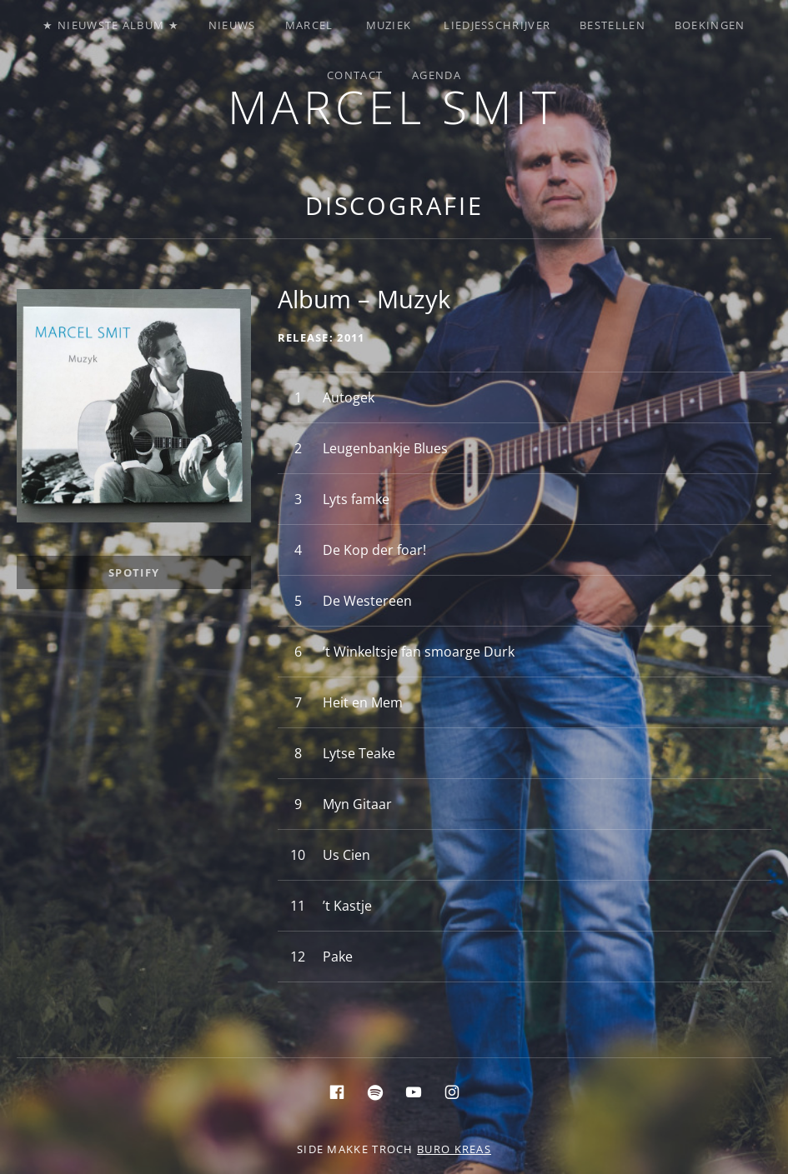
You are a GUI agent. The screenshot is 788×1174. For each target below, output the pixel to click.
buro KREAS (454, 1149)
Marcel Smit (394, 106)
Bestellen (612, 24)
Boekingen (710, 24)
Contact (355, 74)
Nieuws (232, 24)
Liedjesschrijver (497, 24)
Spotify (133, 572)
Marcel (309, 24)
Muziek (389, 24)
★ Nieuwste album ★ (110, 24)
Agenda (436, 74)
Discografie (394, 205)
